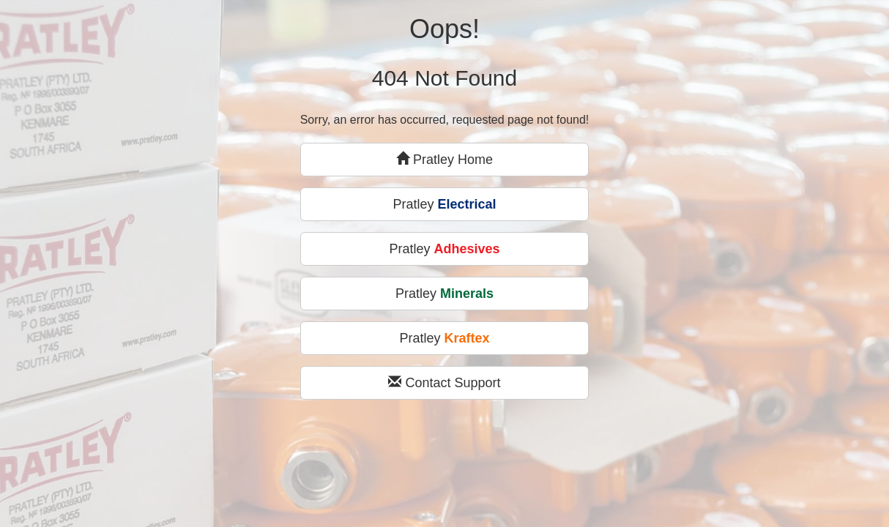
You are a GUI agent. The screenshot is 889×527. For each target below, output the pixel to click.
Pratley (444, 204)
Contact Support (444, 382)
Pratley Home (444, 159)
